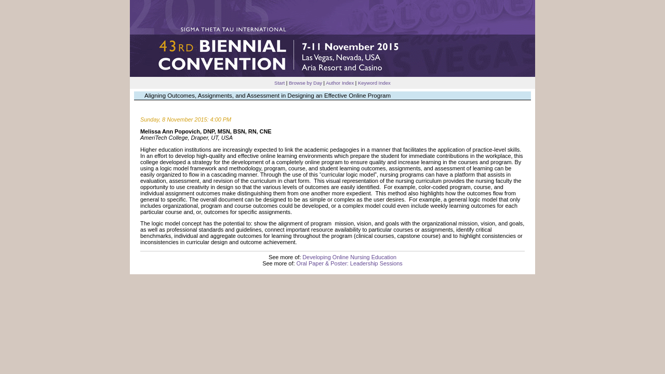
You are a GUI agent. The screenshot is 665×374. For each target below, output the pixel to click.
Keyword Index (374, 83)
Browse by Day (305, 83)
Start (279, 83)
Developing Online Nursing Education (349, 257)
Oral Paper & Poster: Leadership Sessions (349, 263)
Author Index (340, 83)
